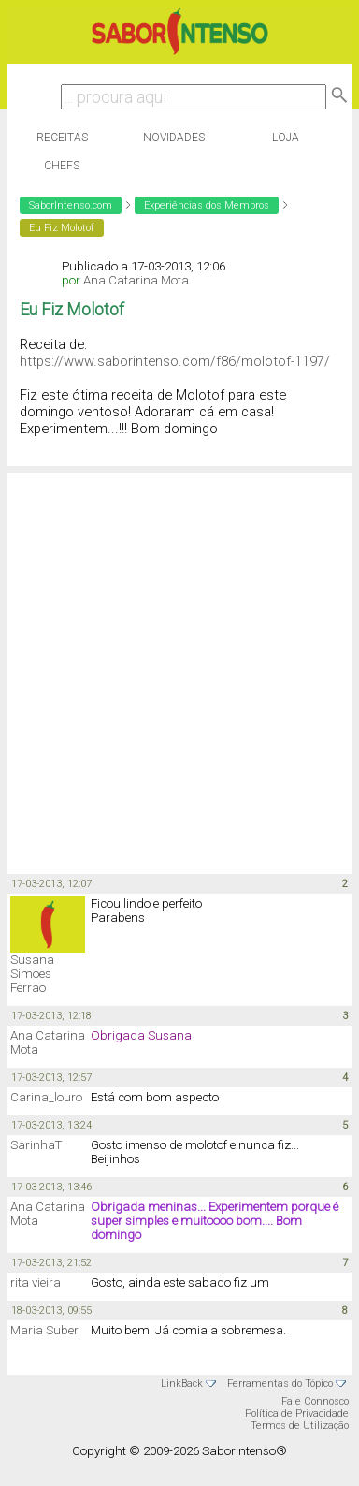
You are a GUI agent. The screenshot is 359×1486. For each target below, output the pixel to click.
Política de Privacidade (297, 1413)
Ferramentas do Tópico (280, 1383)
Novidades (174, 137)
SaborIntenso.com (70, 205)
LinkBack (182, 1383)
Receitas (62, 137)
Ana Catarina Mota (136, 280)
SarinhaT (36, 1145)
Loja (285, 137)
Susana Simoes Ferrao (32, 974)
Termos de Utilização (300, 1426)
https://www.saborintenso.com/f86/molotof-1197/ (175, 361)
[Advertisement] (175, 672)
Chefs (61, 165)
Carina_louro (46, 1097)
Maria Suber (44, 1330)
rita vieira (35, 1282)
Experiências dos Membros (206, 205)
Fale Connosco (315, 1401)
